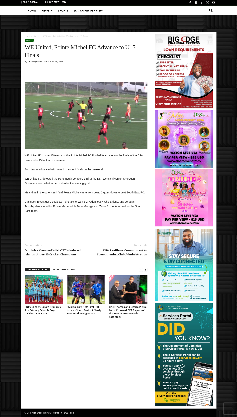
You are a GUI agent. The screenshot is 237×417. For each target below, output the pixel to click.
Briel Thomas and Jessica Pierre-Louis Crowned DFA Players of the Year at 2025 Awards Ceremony (128, 311)
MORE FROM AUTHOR (64, 269)
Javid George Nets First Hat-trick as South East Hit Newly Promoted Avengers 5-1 (84, 310)
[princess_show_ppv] (184, 197)
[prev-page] (141, 270)
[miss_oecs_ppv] (184, 139)
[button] (211, 10)
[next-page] (145, 270)
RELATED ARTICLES (37, 269)
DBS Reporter (35, 61)
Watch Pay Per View (88, 10)
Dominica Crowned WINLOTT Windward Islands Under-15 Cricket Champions (53, 252)
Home (32, 10)
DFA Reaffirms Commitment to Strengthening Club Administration (122, 252)
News (47, 10)
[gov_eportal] (184, 354)
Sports (63, 10)
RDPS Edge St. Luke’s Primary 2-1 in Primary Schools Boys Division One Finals (43, 310)
